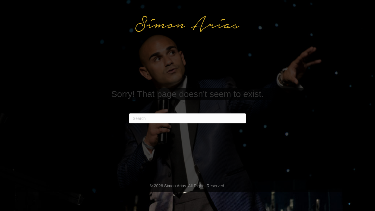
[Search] (187, 118)
